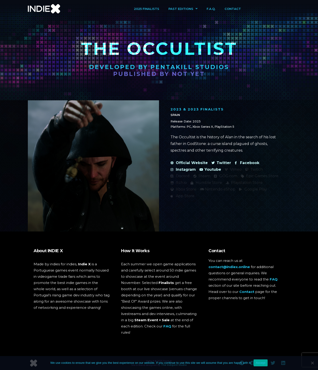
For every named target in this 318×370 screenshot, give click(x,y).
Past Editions (182, 8)
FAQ (167, 326)
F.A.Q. (211, 9)
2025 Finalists (146, 9)
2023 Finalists (206, 109)
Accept (260, 362)
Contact (233, 9)
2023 (176, 109)
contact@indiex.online (229, 267)
